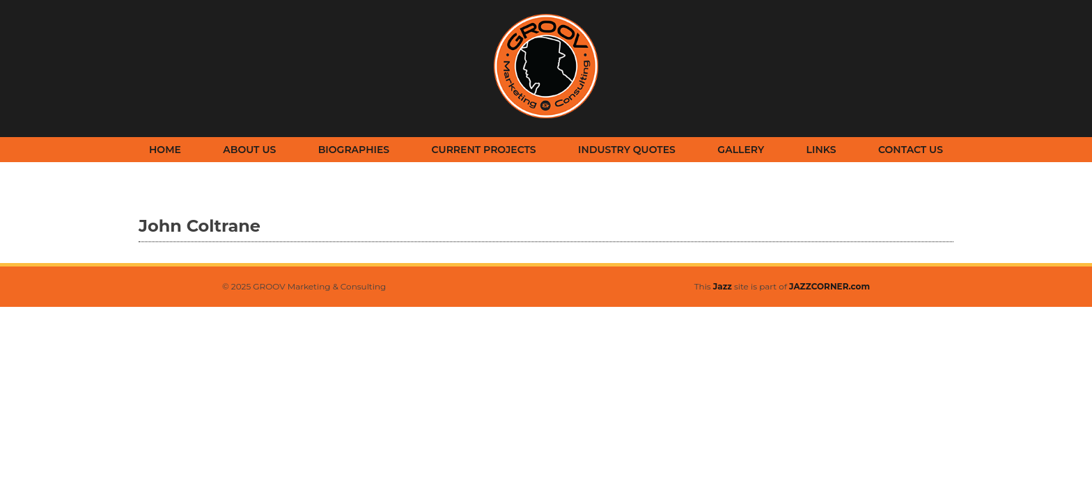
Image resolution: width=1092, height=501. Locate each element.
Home (165, 149)
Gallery (740, 149)
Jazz (722, 286)
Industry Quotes (627, 149)
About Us (249, 149)
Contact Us (910, 149)
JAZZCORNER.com (829, 286)
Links (821, 149)
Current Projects (484, 149)
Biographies (353, 149)
